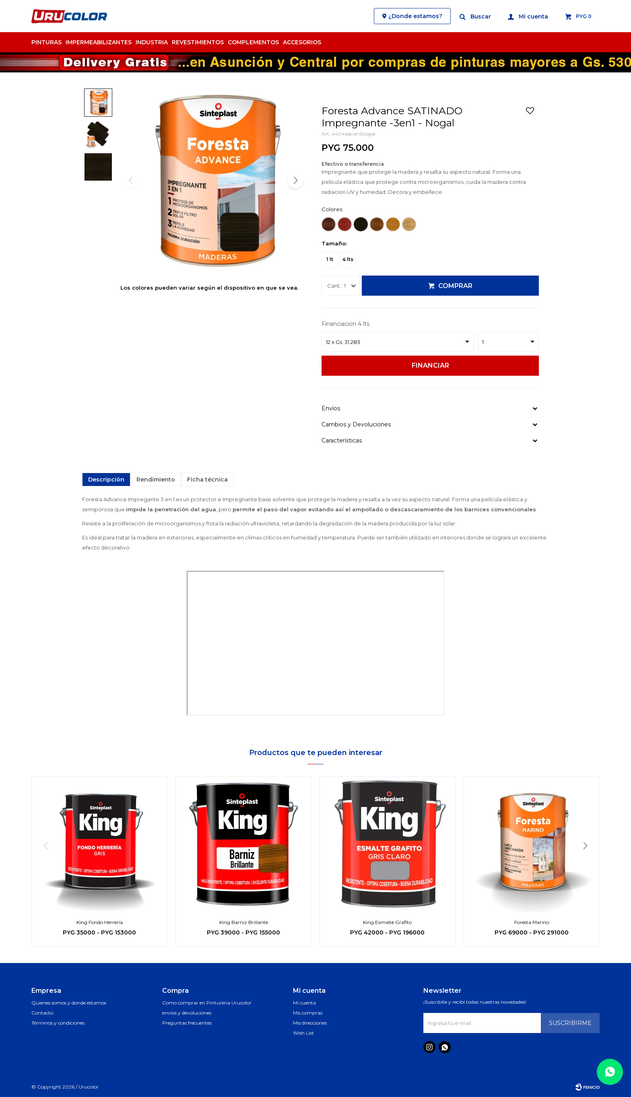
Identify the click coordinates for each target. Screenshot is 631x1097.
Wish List (303, 1033)
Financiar (430, 365)
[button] (476, 16)
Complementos (253, 42)
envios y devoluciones (186, 1013)
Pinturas (46, 42)
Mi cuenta (304, 1003)
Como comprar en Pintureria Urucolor (207, 1003)
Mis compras (307, 1013)
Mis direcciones (310, 1023)
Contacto (42, 1013)
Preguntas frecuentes (187, 1023)
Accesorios (302, 42)
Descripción (106, 479)
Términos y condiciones (58, 1023)
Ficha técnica (207, 479)
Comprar (455, 286)
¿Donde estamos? (415, 16)
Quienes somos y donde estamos (68, 1003)
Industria (152, 42)
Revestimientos (198, 42)
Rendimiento (155, 479)
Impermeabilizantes (99, 42)
